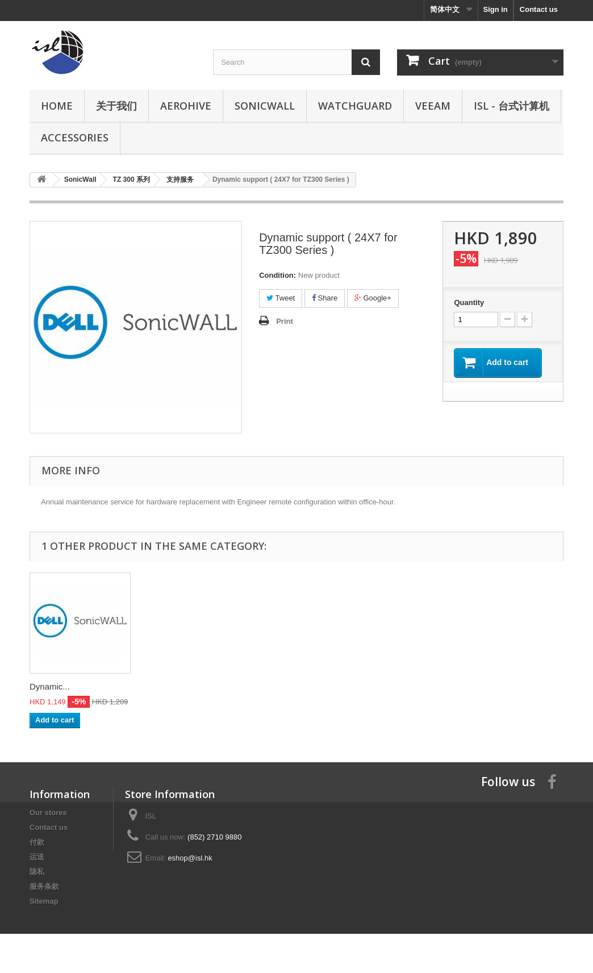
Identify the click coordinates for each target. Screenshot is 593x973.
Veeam (432, 105)
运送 (37, 857)
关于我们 (116, 105)
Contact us (539, 9)
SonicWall (265, 105)
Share (324, 298)
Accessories (74, 137)
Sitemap (44, 901)
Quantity (469, 302)
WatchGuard (355, 105)
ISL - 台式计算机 (511, 105)
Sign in (495, 9)
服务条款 (44, 886)
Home (57, 105)
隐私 (37, 871)
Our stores (48, 812)
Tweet (280, 298)
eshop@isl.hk (190, 858)
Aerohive (185, 105)
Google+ (372, 298)
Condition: (277, 275)
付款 (37, 842)
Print (284, 321)
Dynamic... (50, 686)
